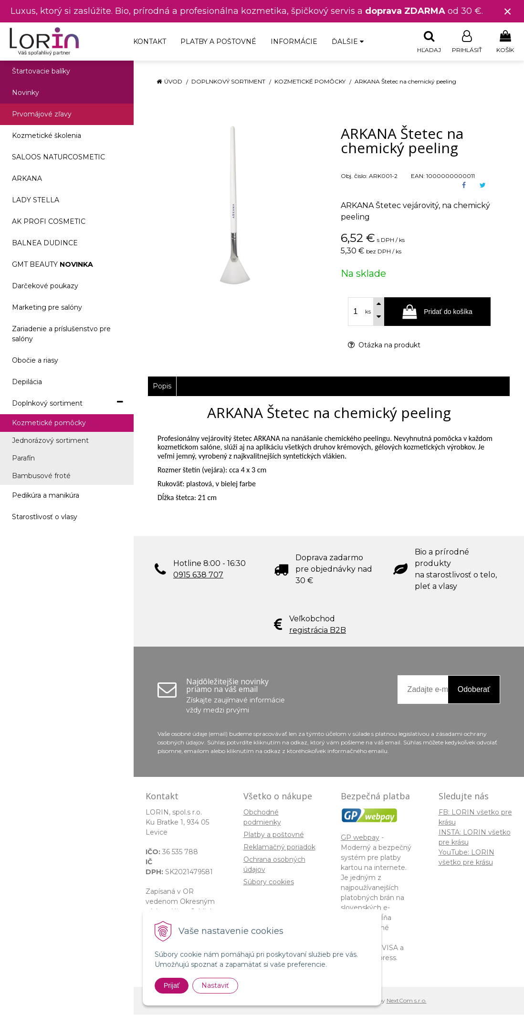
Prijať (171, 985)
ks (368, 312)
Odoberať (474, 690)
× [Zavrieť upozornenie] (507, 11)
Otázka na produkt (384, 345)
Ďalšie (348, 41)
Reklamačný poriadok (279, 847)
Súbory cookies (268, 882)
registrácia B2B (317, 630)
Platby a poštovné (218, 41)
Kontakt (149, 41)
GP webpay (360, 838)
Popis (162, 386)
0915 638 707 (198, 575)
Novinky (25, 93)
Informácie (294, 41)
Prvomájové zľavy (42, 114)
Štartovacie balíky (41, 71)
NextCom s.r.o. (407, 1001)
